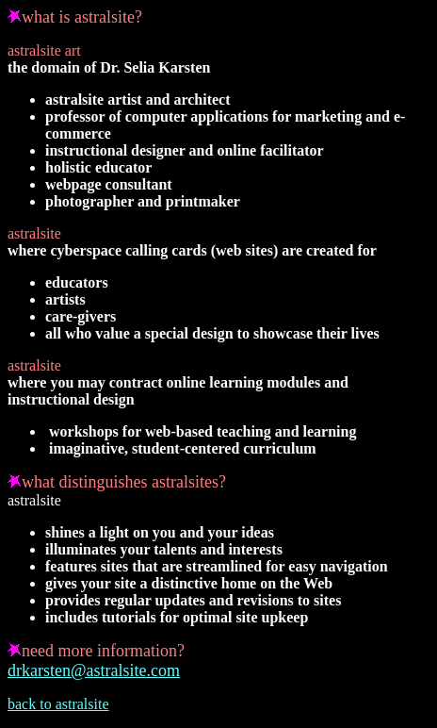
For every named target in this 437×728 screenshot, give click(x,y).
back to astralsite (58, 704)
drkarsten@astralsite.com (94, 670)
